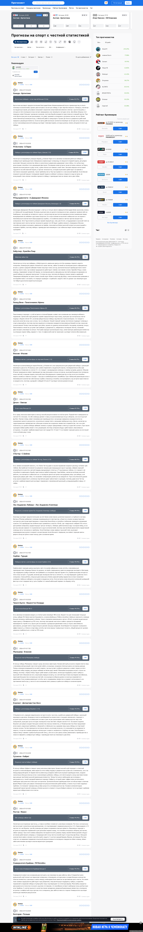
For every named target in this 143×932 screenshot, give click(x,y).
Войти (128, 3)
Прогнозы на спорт (17, 8)
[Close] (140, 923)
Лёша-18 (105, 68)
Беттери (105, 217)
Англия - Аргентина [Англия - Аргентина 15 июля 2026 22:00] (21, 18)
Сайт (120, 128)
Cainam (104, 61)
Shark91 (104, 49)
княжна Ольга (106, 55)
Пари (104, 154)
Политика (112, 239)
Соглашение (105, 239)
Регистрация (117, 3)
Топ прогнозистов (81, 8)
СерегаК (105, 106)
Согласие (118, 239)
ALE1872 (105, 87)
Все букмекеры (112, 222)
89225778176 (106, 93)
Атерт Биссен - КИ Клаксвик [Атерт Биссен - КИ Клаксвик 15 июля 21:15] (105, 18)
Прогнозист (18, 2)
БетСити (105, 179)
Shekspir (105, 74)
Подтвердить (118, 919)
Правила (98, 239)
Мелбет (104, 205)
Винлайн (105, 128)
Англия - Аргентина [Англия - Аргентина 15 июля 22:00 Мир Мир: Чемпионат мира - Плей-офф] (61, 18)
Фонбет (104, 167)
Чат (90, 8)
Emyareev (105, 80)
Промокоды (46, 8)
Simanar (104, 99)
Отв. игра (125, 239)
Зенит (105, 192)
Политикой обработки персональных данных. (69, 920)
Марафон (105, 142)
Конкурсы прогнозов (33, 8)
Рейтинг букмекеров (59, 8)
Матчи (70, 8)
